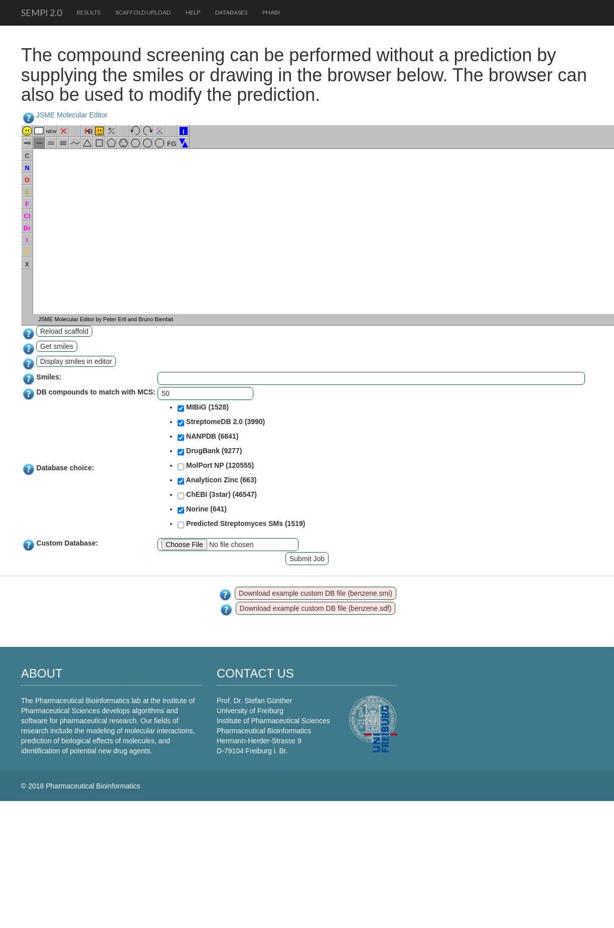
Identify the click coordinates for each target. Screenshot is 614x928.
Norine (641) (202, 510)
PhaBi (271, 12)
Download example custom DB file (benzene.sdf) (316, 608)
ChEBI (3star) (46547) (217, 495)
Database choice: (65, 468)
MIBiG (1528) (203, 408)
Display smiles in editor (76, 361)
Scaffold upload (143, 12)
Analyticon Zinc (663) (217, 481)
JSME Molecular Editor (71, 115)
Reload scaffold (64, 331)
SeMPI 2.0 (41, 12)
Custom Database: (67, 543)
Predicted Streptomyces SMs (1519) (241, 524)
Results (88, 12)
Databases (231, 12)
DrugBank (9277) (210, 452)
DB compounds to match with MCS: (96, 392)
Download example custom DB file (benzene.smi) (315, 593)
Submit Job (307, 559)
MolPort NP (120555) (216, 466)
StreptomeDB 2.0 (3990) (221, 423)
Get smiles (56, 346)
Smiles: (49, 377)
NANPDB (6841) (208, 437)
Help (193, 12)
